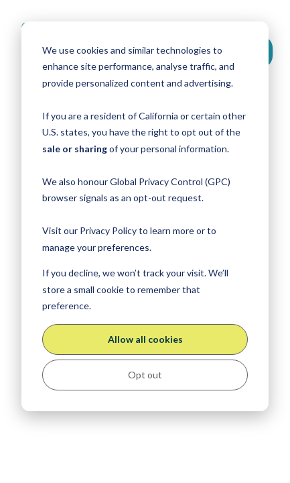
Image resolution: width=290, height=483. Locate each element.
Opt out (145, 374)
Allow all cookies (145, 339)
